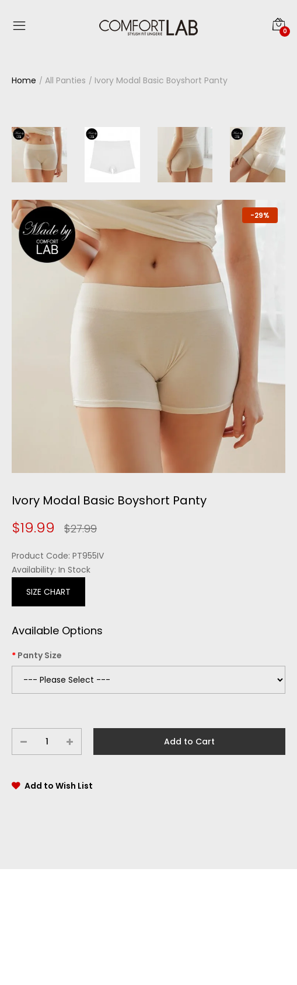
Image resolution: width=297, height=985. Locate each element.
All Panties (65, 80)
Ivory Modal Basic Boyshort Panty (161, 80)
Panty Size (40, 655)
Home (24, 80)
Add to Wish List (59, 786)
